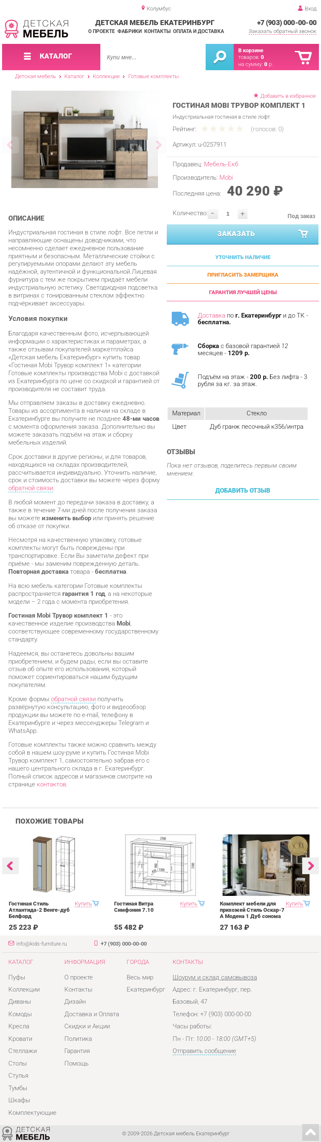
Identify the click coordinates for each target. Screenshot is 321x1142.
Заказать (263, 234)
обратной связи (30, 488)
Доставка (211, 315)
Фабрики (129, 31)
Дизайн (75, 1001)
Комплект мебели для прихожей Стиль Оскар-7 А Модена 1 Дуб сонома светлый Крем (252, 913)
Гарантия (77, 1051)
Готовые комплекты (153, 76)
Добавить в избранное (288, 96)
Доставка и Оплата (91, 1014)
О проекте (101, 31)
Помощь (76, 1063)
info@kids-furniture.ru (41, 944)
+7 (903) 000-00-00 (287, 22)
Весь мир (140, 977)
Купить (83, 903)
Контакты (157, 31)
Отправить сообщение (204, 1051)
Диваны (19, 1001)
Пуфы (16, 977)
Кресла (18, 1026)
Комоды (20, 1014)
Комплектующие (32, 1113)
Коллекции (106, 76)
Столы (17, 1063)
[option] (84, 139)
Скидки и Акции (87, 1026)
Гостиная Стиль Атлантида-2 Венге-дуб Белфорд (39, 909)
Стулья (18, 1075)
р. (268, 64)
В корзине (250, 50)
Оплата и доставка (198, 31)
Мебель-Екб (221, 164)
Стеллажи (22, 1051)
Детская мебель (35, 76)
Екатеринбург (146, 989)
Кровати (20, 1039)
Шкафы (19, 1100)
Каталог (74, 76)
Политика (78, 1039)
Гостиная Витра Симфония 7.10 (134, 906)
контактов (51, 784)
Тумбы (17, 1088)
